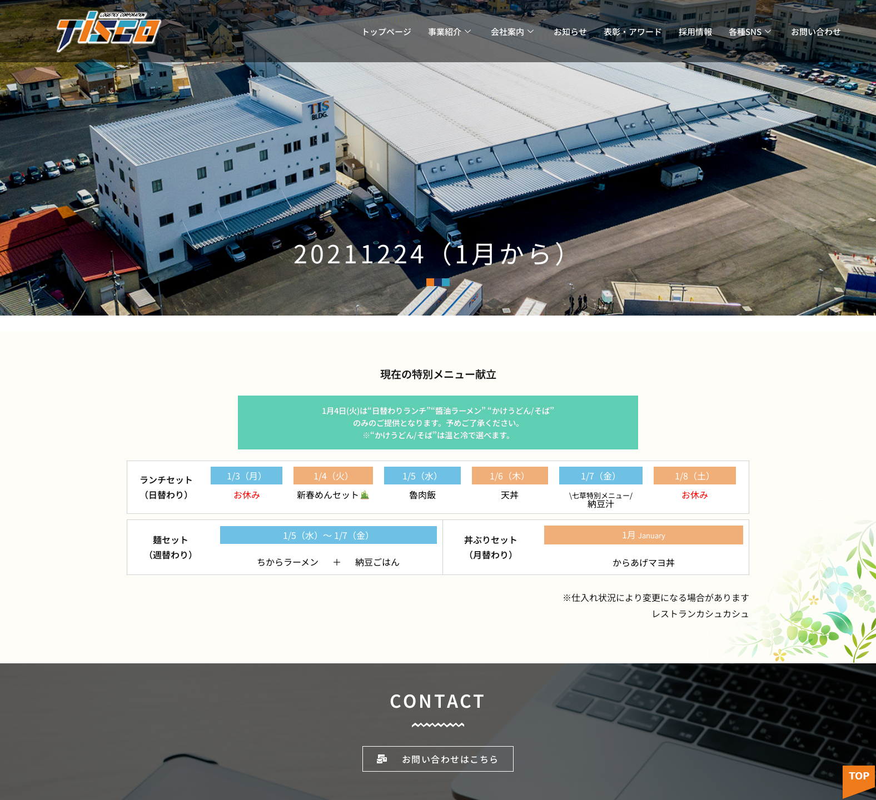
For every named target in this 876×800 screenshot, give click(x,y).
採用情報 (695, 31)
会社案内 (512, 31)
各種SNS (750, 31)
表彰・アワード (633, 31)
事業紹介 (449, 31)
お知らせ (570, 31)
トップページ (386, 31)
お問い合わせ (816, 31)
